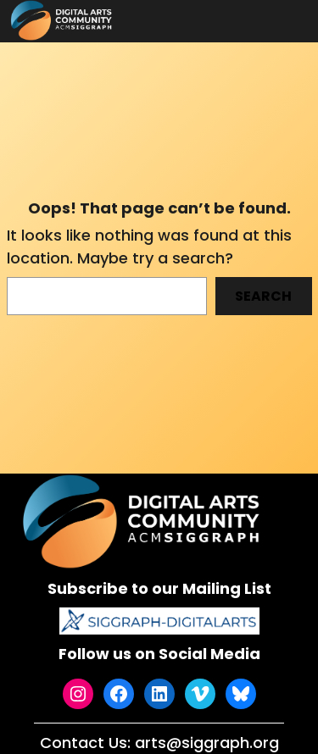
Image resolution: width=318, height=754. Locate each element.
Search (263, 296)
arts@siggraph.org (207, 742)
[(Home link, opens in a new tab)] (144, 521)
